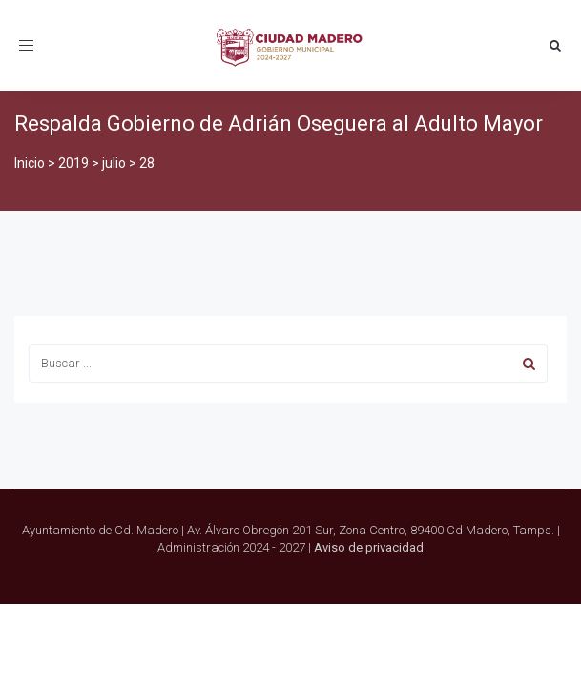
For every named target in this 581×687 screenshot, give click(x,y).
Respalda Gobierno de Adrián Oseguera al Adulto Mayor (278, 123)
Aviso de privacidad (369, 547)
